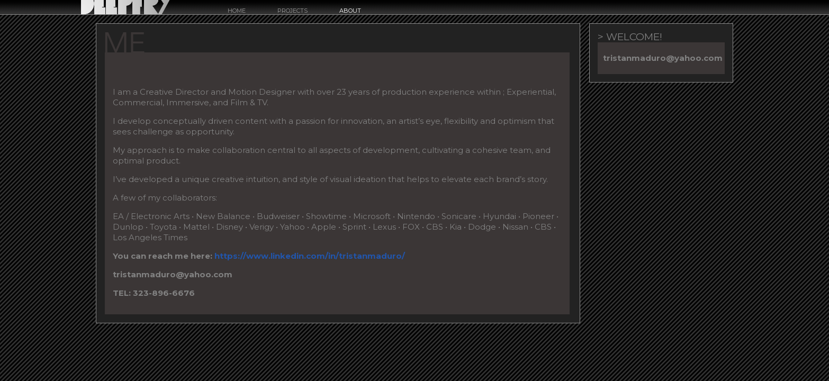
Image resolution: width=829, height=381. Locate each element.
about (350, 10)
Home (237, 10)
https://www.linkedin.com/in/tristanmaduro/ (309, 256)
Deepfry (125, 7)
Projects (292, 10)
